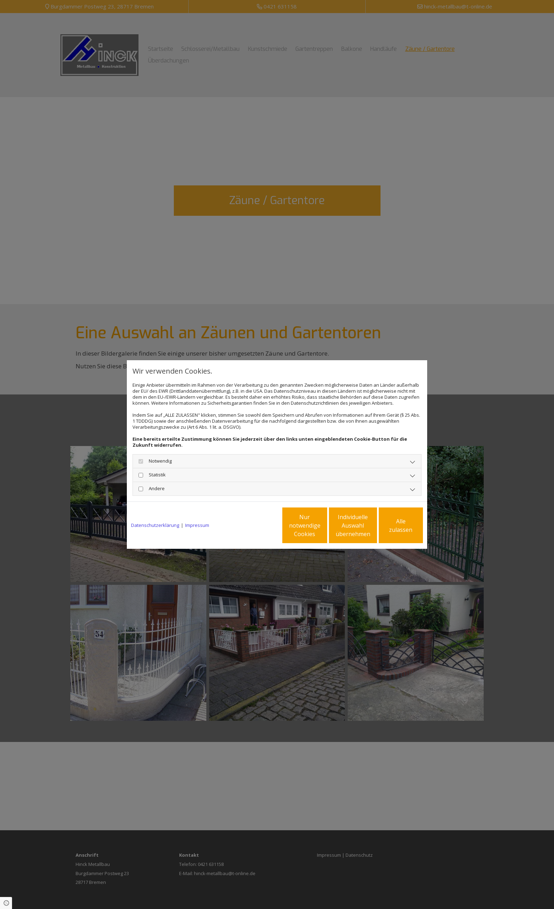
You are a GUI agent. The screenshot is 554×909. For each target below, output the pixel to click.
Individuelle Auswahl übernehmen (323, 525)
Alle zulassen (390, 525)
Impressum (197, 525)
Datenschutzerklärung (155, 525)
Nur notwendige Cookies (256, 525)
